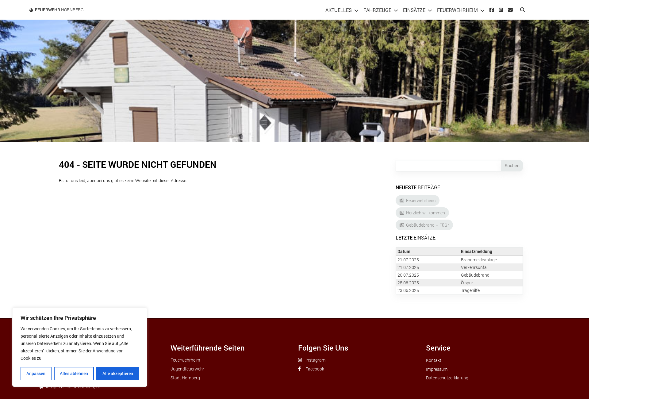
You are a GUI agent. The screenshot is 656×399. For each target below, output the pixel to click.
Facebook (314, 369)
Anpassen (35, 373)
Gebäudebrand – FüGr (427, 225)
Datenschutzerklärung (447, 378)
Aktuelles (338, 10)
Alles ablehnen (74, 373)
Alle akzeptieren (117, 373)
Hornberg (59, 10)
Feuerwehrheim (457, 10)
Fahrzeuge (377, 10)
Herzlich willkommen (425, 213)
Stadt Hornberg (185, 378)
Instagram (315, 360)
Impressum (436, 369)
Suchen (512, 165)
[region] (79, 347)
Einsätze (414, 10)
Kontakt (433, 360)
